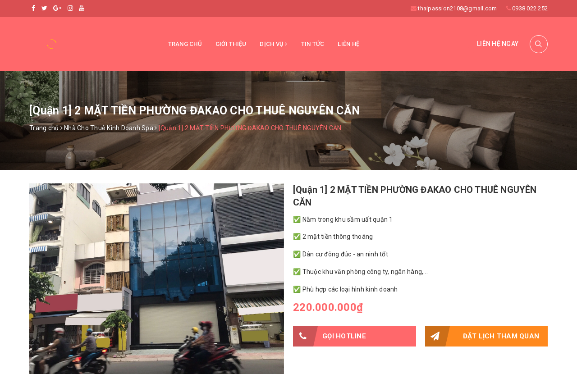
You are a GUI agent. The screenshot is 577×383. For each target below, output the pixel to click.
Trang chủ (185, 44)
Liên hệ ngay (497, 43)
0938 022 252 (530, 8)
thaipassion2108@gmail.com (457, 8)
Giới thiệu (231, 44)
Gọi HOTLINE (329, 336)
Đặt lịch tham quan (482, 336)
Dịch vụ (273, 44)
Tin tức (313, 44)
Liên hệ (348, 44)
